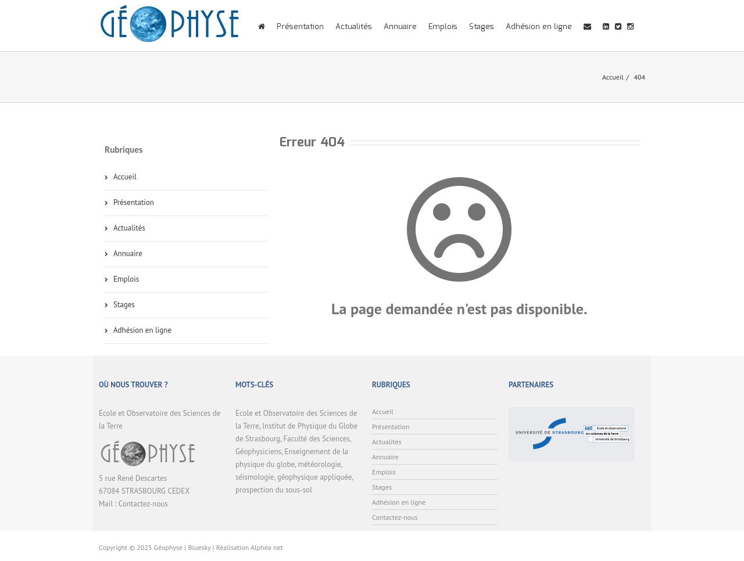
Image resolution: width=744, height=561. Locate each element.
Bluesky (199, 547)
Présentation (300, 27)
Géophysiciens (258, 451)
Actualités (353, 27)
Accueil (613, 77)
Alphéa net (267, 547)
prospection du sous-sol (273, 490)
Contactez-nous (143, 504)
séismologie (254, 477)
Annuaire (400, 27)
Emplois (442, 27)
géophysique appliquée (314, 477)
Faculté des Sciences (317, 439)
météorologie (319, 464)
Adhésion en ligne (539, 27)
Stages (481, 27)
